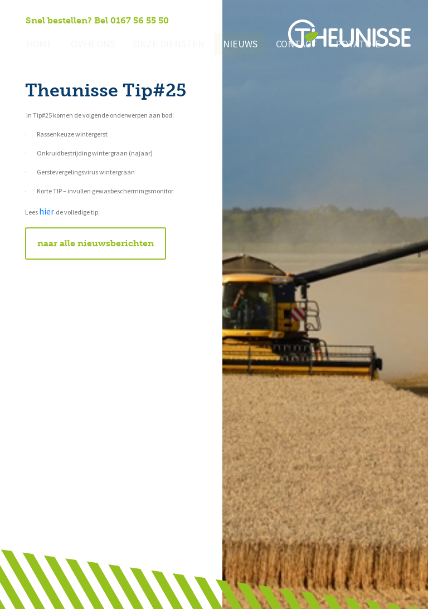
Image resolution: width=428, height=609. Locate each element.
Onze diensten (158, 45)
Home (38, 45)
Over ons (88, 45)
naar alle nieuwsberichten (95, 243)
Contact (277, 45)
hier (47, 211)
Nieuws (224, 45)
